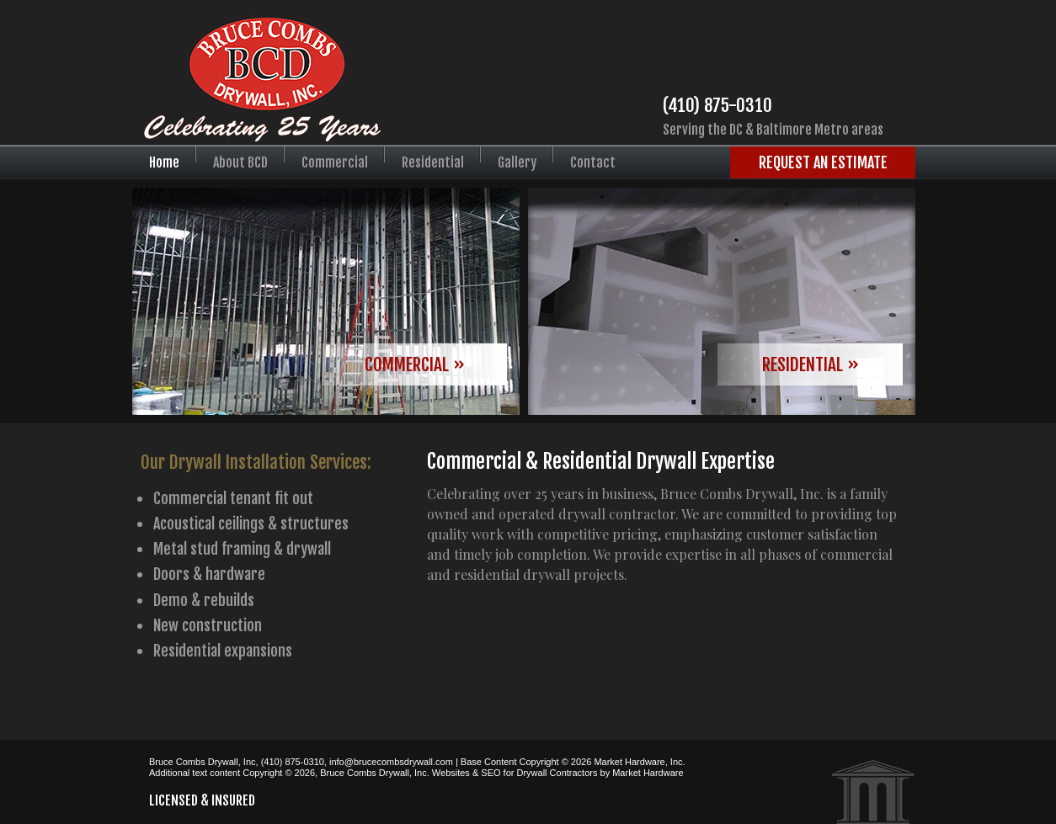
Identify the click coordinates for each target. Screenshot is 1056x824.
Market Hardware (647, 773)
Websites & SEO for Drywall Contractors (515, 773)
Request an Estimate (823, 162)
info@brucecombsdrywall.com (391, 762)
